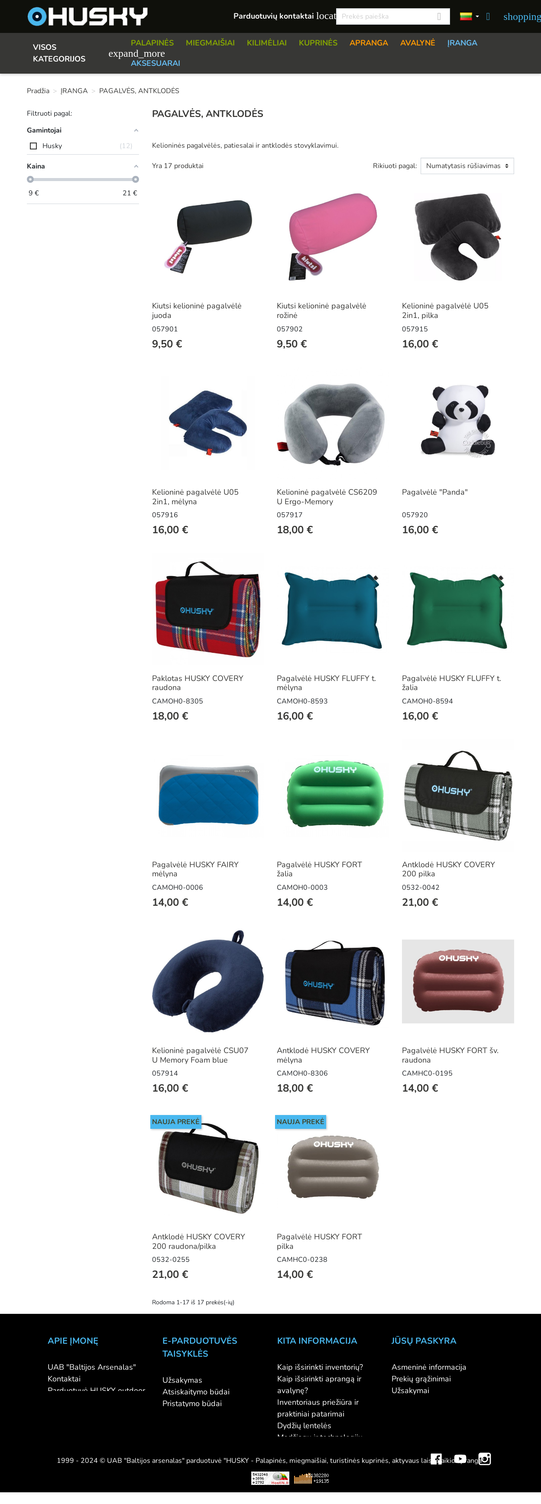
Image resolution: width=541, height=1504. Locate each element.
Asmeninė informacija (429, 1367)
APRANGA (369, 43)
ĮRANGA (462, 43)
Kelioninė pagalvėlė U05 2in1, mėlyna (195, 497)
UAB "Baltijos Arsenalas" (92, 1367)
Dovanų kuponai (305, 1472)
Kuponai (406, 1425)
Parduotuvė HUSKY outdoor (96, 1390)
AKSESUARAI (155, 63)
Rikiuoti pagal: (395, 166)
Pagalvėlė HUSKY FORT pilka (319, 1241)
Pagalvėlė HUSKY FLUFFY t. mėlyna (326, 683)
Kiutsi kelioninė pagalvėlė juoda (197, 311)
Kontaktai (64, 1379)
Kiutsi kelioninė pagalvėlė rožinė (321, 311)
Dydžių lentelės (304, 1425)
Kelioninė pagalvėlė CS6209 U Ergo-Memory (327, 497)
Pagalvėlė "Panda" (435, 492)
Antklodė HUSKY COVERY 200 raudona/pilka (198, 1241)
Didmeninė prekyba (82, 1402)
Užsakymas (182, 1380)
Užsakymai (410, 1390)
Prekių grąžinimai (421, 1379)
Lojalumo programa (311, 1460)
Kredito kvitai (414, 1402)
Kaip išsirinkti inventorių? (320, 1367)
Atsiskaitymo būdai (196, 1392)
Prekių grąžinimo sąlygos (205, 1415)
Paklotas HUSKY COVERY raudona (197, 683)
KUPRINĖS (318, 43)
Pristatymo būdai (192, 1403)
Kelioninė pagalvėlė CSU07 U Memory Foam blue (200, 1055)
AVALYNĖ (417, 43)
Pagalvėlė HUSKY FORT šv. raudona (450, 1055)
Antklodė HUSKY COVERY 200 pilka (448, 869)
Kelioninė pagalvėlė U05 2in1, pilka (445, 311)
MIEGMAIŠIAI (210, 43)
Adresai (405, 1414)
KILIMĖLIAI (267, 43)
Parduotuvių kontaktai (280, 15)
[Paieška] (393, 16)
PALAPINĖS (152, 43)
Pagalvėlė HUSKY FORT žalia (319, 869)
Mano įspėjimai (418, 1437)
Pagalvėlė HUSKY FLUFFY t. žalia (451, 683)
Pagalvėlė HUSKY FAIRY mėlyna (195, 869)
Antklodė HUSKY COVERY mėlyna (323, 1055)
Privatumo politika (193, 1427)
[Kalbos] (469, 17)
